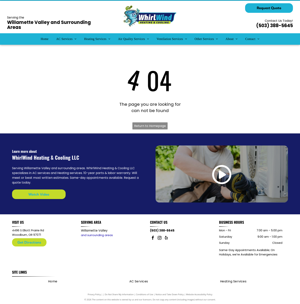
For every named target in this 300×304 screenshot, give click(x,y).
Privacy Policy (94, 294)
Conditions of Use (144, 294)
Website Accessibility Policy (199, 294)
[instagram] (159, 238)
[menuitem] (44, 39)
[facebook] (153, 238)
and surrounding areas (97, 235)
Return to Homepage (150, 126)
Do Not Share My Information (119, 294)
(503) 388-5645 (274, 25)
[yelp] (166, 238)
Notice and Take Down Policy (170, 294)
